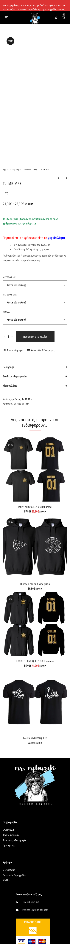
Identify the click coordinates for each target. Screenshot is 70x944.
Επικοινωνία (8, 830)
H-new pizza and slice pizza (35, 584)
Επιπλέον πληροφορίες (15, 376)
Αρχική (6, 170)
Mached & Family (30, 170)
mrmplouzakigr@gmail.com (35, 910)
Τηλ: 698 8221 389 (30, 902)
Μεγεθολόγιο (10, 385)
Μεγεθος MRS (10, 294)
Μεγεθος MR (9, 277)
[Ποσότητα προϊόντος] (8, 336)
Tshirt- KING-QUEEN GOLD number (35, 506)
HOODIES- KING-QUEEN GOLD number (35, 661)
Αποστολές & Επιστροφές (41, 350)
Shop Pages (16, 170)
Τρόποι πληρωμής (13, 350)
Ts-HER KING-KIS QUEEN (35, 738)
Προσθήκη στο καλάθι (35, 336)
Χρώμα (6, 312)
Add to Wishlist (6, 193)
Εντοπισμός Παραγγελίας (14, 875)
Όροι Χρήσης (9, 845)
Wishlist (6, 880)
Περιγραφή (8, 367)
